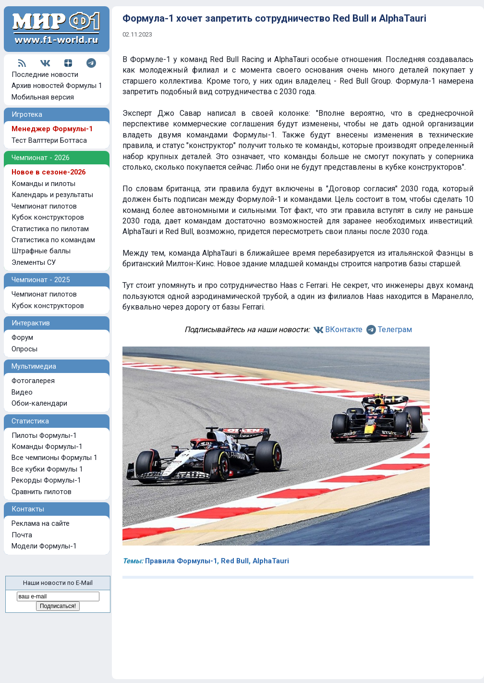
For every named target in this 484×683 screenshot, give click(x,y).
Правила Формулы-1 (181, 561)
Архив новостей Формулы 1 (57, 85)
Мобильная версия (43, 97)
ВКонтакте (344, 329)
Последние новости (45, 74)
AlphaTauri (271, 561)
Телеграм (395, 329)
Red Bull (235, 561)
